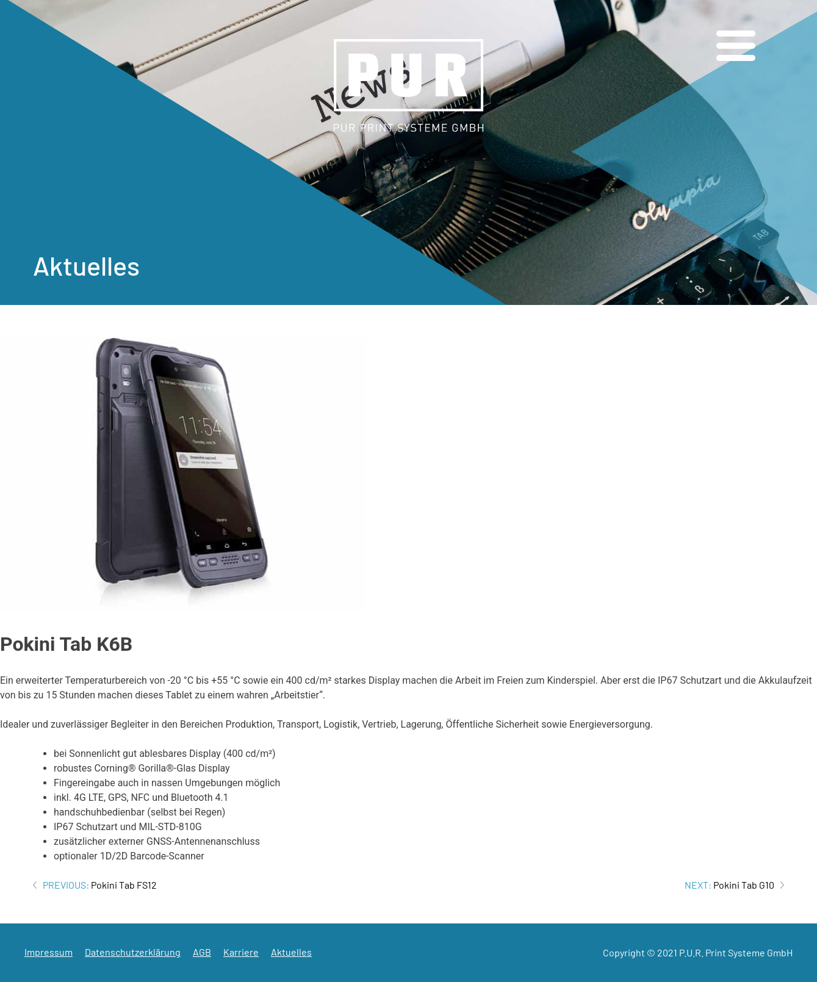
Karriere (241, 952)
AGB (202, 952)
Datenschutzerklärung (133, 952)
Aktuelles (291, 952)
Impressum (48, 952)
